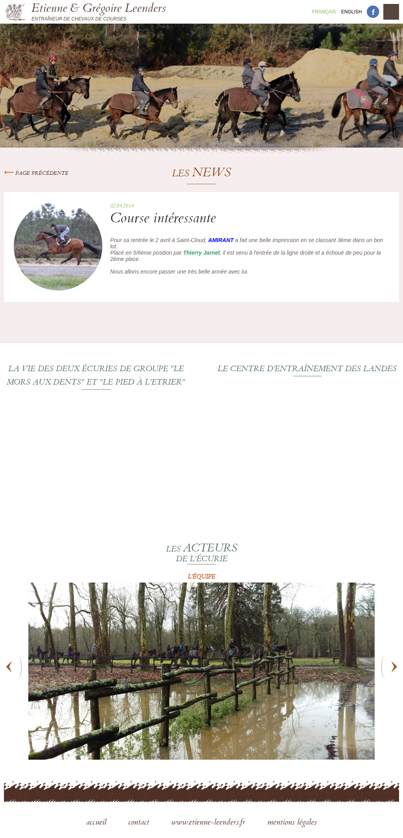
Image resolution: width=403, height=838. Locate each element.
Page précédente (36, 173)
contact (140, 823)
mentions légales (292, 823)
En (351, 12)
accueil (97, 823)
